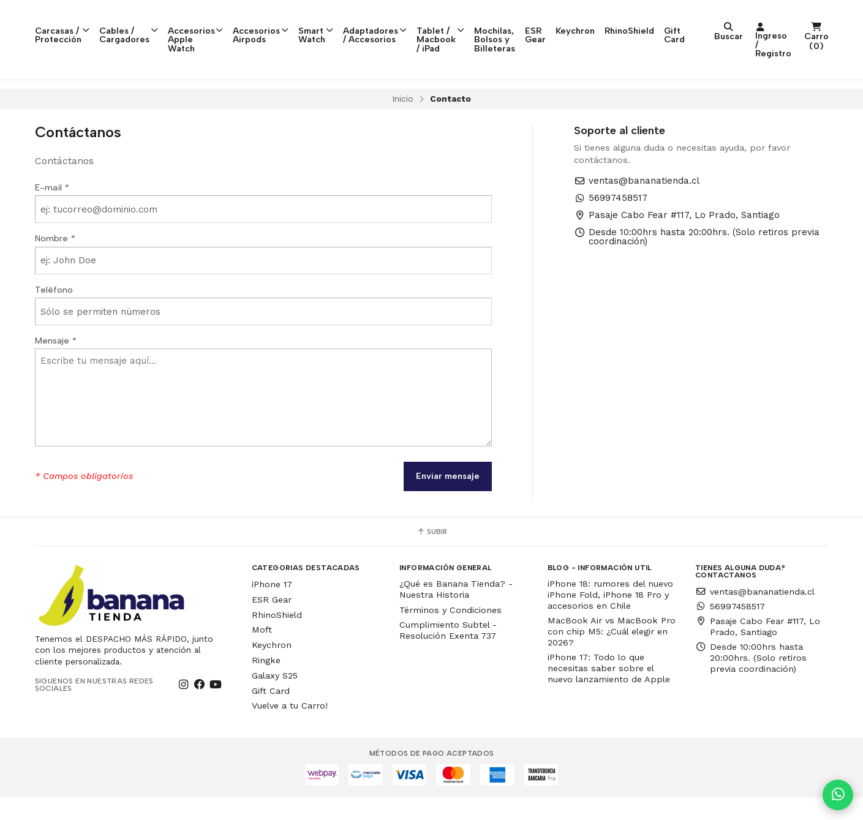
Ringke (266, 683)
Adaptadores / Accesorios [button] (433, 23)
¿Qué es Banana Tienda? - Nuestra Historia (456, 611)
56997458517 (610, 220)
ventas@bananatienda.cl (636, 203)
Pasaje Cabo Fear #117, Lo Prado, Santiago (677, 238)
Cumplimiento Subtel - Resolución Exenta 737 (448, 652)
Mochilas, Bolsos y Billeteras (605, 23)
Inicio (402, 121)
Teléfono (54, 312)
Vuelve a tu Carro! (290, 728)
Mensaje (55, 363)
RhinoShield (767, 18)
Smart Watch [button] (363, 23)
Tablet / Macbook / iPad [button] (519, 27)
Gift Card (812, 23)
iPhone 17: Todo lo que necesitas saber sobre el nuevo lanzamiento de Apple (609, 691)
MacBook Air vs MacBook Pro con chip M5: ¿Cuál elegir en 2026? (612, 654)
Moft (262, 652)
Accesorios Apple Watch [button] (224, 23)
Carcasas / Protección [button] (69, 23)
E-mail (52, 210)
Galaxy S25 (275, 698)
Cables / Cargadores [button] (144, 23)
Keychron (713, 18)
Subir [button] (431, 554)
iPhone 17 (272, 607)
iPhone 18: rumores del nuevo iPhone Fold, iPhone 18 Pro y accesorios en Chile (610, 617)
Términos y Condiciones (450, 633)
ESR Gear (667, 23)
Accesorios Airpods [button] (302, 23)
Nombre (55, 261)
